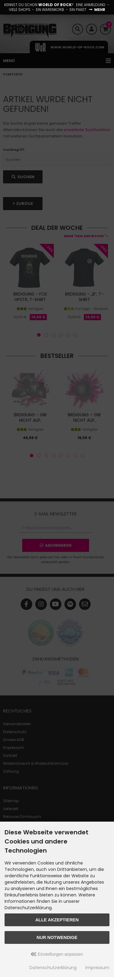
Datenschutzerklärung (53, 968)
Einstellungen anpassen (57, 954)
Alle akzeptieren (57, 919)
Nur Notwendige (56, 937)
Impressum (97, 968)
